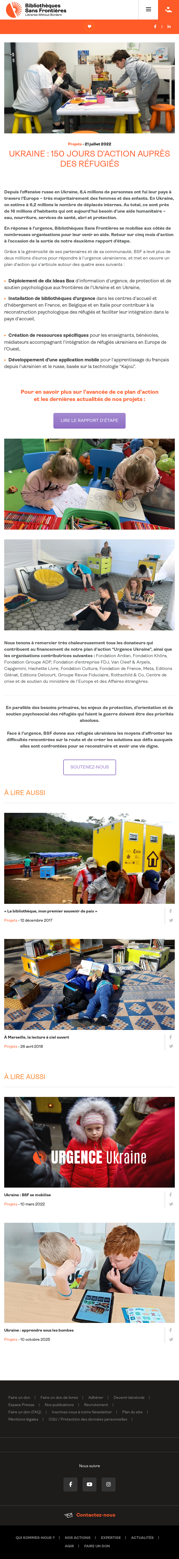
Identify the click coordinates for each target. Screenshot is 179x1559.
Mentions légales (23, 1420)
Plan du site (132, 1412)
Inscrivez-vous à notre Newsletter (82, 1412)
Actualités (142, 1538)
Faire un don (19, 1398)
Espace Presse (21, 1405)
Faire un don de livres (59, 1398)
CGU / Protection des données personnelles (88, 1420)
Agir (69, 1546)
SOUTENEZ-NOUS (89, 767)
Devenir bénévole (129, 1398)
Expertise (111, 1538)
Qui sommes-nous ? (35, 1538)
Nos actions (78, 1538)
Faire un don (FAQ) (24, 1412)
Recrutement (96, 1405)
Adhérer (95, 1398)
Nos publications (59, 1405)
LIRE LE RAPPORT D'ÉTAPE (89, 421)
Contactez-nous (89, 1515)
